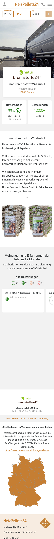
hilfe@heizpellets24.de (23, 530)
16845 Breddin (27, 92)
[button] (4, 4)
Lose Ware (8, 11)
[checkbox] (21, 483)
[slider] (20, 536)
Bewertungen (14, 105)
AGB (22, 403)
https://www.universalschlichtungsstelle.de (27, 435)
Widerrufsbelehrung (38, 403)
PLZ (19, 13)
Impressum (12, 403)
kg (33, 11)
